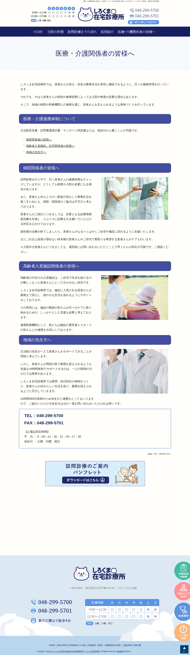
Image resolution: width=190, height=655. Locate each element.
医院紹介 (92, 645)
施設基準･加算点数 (132, 645)
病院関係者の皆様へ (39, 139)
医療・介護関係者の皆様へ (110, 645)
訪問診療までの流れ (78, 645)
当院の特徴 (62, 645)
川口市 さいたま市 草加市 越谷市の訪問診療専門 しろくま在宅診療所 (73, 651)
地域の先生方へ (36, 152)
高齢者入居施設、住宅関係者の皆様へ (50, 145)
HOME (52, 645)
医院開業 (120, 651)
